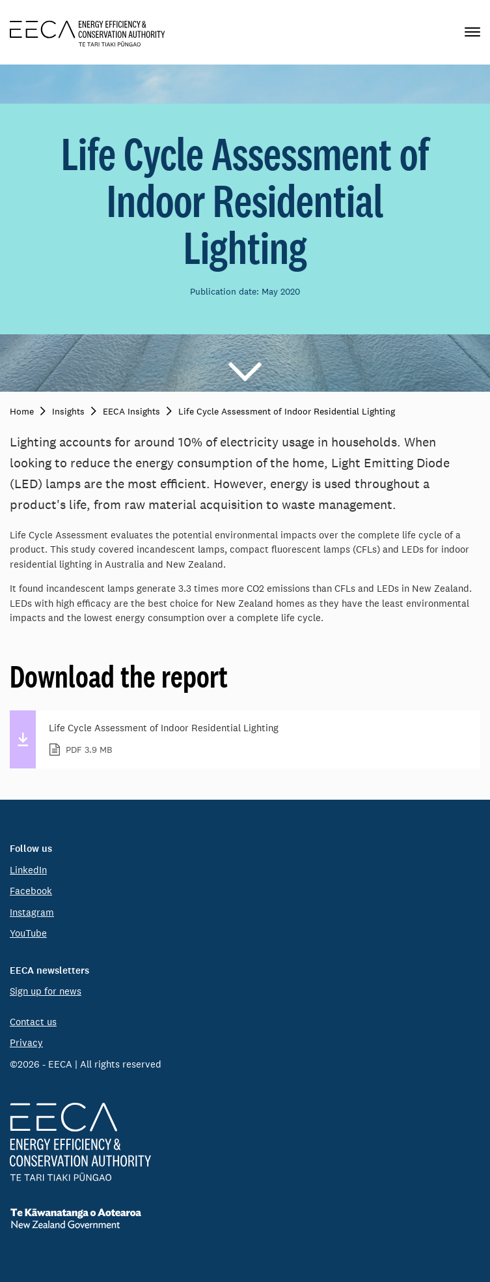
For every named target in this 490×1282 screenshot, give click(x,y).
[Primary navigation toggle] (472, 32)
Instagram (32, 912)
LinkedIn (28, 870)
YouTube (28, 933)
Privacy (26, 1042)
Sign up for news (45, 991)
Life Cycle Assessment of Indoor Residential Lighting (257, 740)
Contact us (33, 1021)
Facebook (31, 890)
